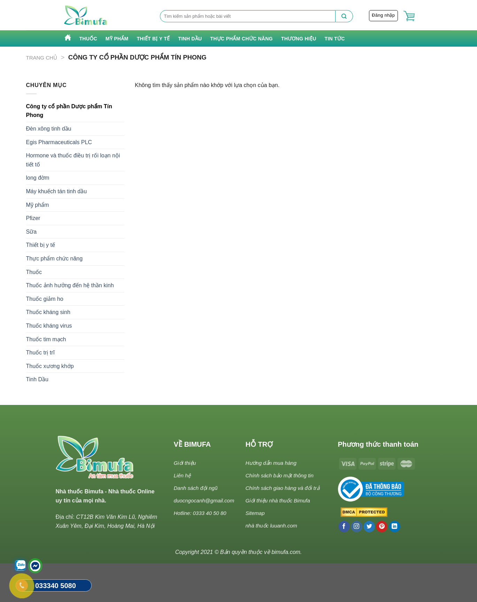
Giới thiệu (185, 463)
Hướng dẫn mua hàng (271, 463)
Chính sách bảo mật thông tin (280, 475)
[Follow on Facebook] (344, 527)
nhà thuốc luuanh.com (271, 526)
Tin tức (335, 38)
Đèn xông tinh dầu (48, 129)
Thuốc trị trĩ (40, 352)
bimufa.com (285, 552)
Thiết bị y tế (153, 38)
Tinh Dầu (190, 38)
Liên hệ (182, 475)
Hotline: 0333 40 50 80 (200, 513)
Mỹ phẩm (117, 38)
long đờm (37, 178)
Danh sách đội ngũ (196, 488)
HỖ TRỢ (259, 444)
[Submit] (344, 16)
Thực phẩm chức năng (241, 38)
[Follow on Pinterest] (381, 527)
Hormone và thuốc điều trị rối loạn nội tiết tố (73, 160)
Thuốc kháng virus (49, 326)
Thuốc (88, 38)
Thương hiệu (298, 38)
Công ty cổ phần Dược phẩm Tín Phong (69, 110)
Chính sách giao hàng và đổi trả (283, 488)
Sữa (31, 232)
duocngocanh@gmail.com (204, 500)
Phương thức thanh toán (378, 444)
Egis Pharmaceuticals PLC (59, 142)
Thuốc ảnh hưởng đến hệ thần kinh (70, 285)
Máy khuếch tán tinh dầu (56, 191)
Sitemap (255, 513)
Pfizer (33, 218)
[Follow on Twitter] (369, 527)
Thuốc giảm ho (44, 299)
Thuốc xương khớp (50, 366)
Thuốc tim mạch (46, 339)
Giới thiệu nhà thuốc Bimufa (278, 500)
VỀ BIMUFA (192, 444)
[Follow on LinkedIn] (394, 527)
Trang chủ (41, 58)
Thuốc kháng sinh (48, 312)
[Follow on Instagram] (356, 527)
